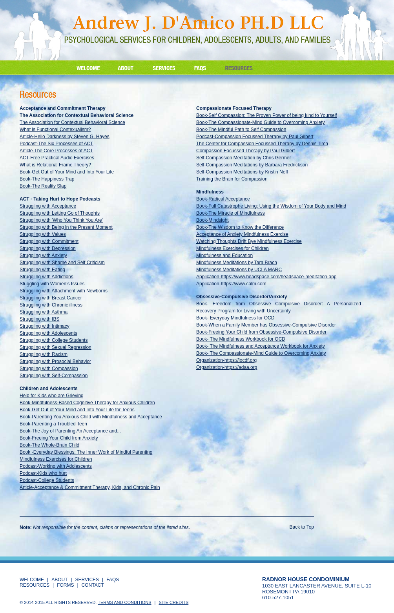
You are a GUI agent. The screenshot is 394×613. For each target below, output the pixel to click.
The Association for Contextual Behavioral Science (72, 122)
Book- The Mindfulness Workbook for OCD (240, 339)
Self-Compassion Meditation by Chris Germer (243, 158)
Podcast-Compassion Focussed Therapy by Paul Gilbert (255, 136)
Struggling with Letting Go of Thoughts (60, 213)
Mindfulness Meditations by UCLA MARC (239, 269)
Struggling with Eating (42, 269)
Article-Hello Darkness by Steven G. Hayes (64, 136)
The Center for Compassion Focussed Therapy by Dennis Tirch (262, 143)
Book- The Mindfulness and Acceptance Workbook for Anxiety (260, 346)
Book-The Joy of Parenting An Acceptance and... (70, 431)
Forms (65, 585)
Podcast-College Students (47, 480)
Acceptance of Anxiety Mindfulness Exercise (242, 234)
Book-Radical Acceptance (223, 199)
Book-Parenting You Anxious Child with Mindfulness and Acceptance (91, 417)
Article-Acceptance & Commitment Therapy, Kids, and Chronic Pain (90, 487)
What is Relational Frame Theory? (55, 165)
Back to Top (302, 527)
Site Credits (173, 602)
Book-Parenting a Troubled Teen (53, 424)
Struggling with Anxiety (43, 255)
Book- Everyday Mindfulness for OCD (235, 318)
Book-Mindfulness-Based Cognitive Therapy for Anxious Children (87, 402)
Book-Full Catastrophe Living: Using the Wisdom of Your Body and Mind (271, 206)
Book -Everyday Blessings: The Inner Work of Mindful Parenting (86, 452)
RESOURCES (34, 585)
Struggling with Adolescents (48, 333)
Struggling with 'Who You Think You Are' (61, 220)
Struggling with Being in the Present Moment (66, 227)
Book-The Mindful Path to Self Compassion (241, 129)
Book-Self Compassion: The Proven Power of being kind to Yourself (266, 115)
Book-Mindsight (212, 220)
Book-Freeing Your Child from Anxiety (59, 438)
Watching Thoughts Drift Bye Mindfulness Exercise (249, 241)
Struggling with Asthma (43, 312)
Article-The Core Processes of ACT (56, 150)
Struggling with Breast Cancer (51, 298)
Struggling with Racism (43, 354)
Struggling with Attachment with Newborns (64, 291)
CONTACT (93, 585)
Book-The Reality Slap (43, 186)
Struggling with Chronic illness (51, 305)
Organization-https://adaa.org (226, 367)
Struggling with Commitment (49, 241)
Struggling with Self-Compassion (54, 375)
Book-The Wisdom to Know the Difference (240, 227)
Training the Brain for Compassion (232, 179)
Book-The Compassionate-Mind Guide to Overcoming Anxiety (260, 122)
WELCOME (32, 579)
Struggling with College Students (54, 340)
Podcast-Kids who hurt (43, 473)
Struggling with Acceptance (48, 206)
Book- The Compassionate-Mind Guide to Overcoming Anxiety (261, 353)
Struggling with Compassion (49, 368)
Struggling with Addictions (46, 276)
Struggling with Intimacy (44, 326)
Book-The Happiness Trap (47, 179)
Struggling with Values (43, 234)
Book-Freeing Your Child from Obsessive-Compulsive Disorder (261, 332)
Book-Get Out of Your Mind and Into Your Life (67, 172)
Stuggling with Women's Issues (52, 283)
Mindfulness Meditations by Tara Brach (236, 262)
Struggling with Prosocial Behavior (55, 361)
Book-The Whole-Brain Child (49, 445)
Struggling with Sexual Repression (55, 347)
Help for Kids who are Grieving (52, 395)
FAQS (112, 579)
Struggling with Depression (48, 248)
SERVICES (87, 579)
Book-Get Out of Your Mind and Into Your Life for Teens (77, 409)
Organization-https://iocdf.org (226, 360)
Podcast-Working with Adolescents (56, 466)
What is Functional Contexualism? (55, 129)
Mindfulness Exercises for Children (56, 459)
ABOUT (59, 579)
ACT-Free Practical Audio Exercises (57, 158)
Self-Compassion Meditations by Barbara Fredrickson (252, 165)
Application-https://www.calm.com (231, 283)
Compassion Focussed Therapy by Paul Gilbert (245, 150)
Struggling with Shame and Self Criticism (62, 262)
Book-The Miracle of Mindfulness (230, 213)
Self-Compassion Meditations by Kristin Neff (242, 172)
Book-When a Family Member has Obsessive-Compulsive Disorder (266, 325)
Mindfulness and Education (224, 255)
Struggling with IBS (39, 319)
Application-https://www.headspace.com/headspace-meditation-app (266, 276)
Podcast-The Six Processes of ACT (56, 143)
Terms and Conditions (124, 602)
